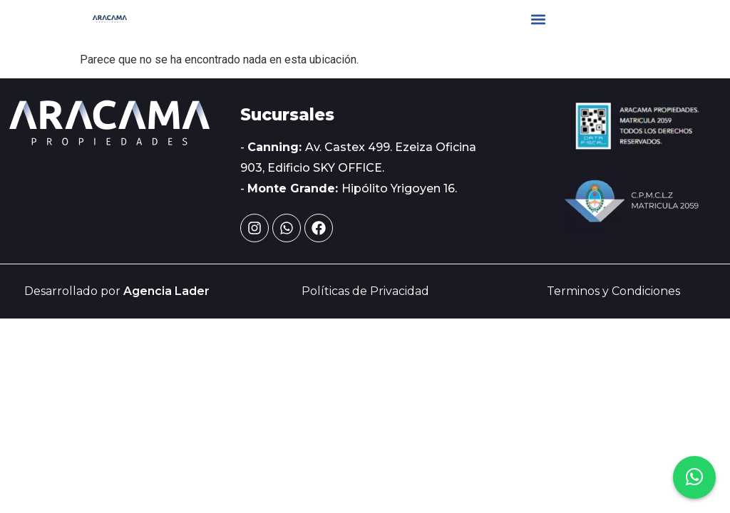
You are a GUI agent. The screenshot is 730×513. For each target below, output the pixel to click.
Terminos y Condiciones (613, 291)
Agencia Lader (166, 291)
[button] (538, 19)
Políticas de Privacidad (365, 291)
